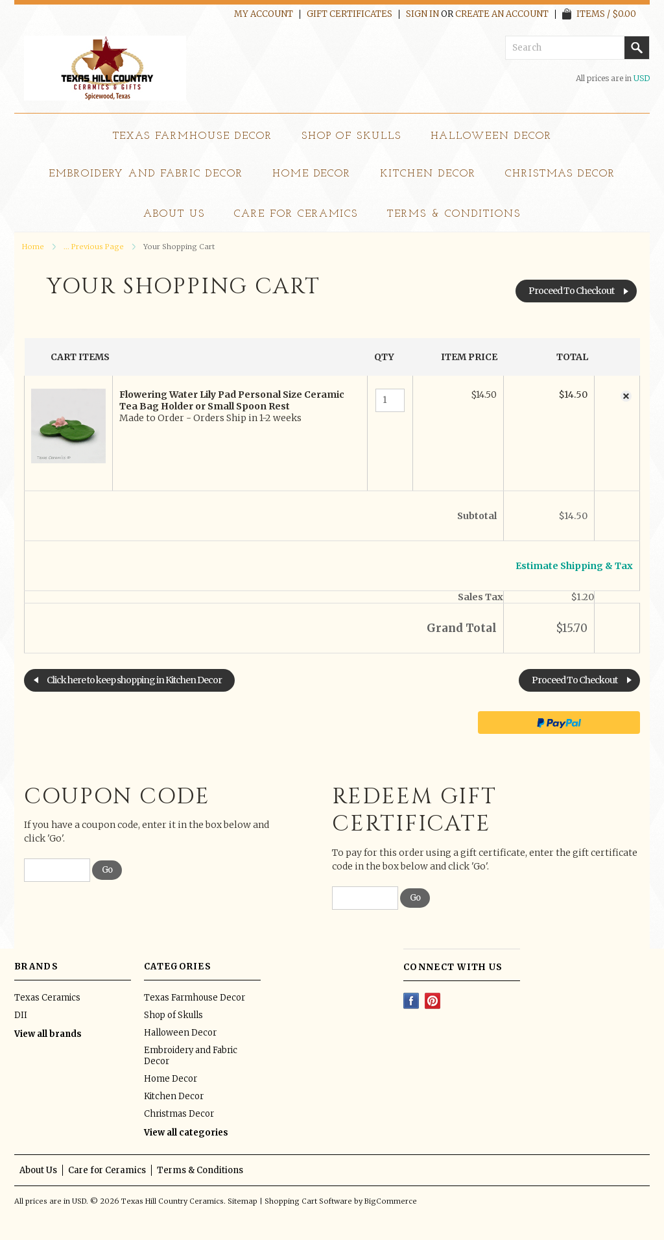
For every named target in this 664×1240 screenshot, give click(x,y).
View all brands (48, 1033)
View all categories (186, 1132)
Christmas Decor (560, 174)
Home (33, 246)
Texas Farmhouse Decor (192, 136)
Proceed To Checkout (571, 291)
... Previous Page (94, 246)
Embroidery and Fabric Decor (146, 174)
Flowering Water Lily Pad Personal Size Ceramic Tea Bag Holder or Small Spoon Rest (231, 400)
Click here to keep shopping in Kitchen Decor (134, 680)
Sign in (422, 14)
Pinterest (433, 1001)
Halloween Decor (491, 136)
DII (20, 1015)
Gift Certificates (349, 14)
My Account (263, 14)
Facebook (411, 1001)
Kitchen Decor (427, 174)
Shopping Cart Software (308, 1201)
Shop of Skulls (351, 136)
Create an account (502, 14)
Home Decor (311, 174)
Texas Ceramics (47, 997)
